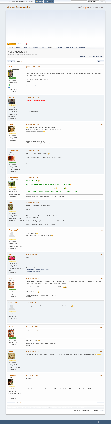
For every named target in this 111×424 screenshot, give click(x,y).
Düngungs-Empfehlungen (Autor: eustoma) (38, 269)
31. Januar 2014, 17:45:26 (32, 150)
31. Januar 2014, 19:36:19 (32, 202)
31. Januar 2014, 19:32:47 (32, 177)
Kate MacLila (69, 47)
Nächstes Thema (98, 56)
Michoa (11, 254)
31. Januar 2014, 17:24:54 (32, 124)
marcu (10, 124)
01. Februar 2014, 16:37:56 (32, 326)
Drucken (100, 61)
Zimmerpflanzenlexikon (19, 7)
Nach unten (11, 61)
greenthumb (13, 177)
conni (10, 351)
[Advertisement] (62, 26)
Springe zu (77, 410)
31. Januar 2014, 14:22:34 (32, 97)
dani (10, 202)
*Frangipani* (13, 230)
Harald (59, 47)
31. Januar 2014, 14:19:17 (33, 66)
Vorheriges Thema (86, 56)
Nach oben (10, 403)
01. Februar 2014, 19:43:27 (32, 351)
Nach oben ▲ (102, 422)
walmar (11, 97)
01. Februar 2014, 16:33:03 (32, 302)
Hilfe (80, 422)
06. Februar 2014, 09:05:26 (32, 375)
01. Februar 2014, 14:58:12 (32, 230)
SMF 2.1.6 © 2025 (10, 422)
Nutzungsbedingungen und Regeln (90, 422)
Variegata (12, 375)
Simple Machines (19, 422)
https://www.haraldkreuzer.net (33, 86)
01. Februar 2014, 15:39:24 (32, 278)
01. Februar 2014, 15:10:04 (32, 254)
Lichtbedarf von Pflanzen (33, 271)
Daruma (63, 47)
